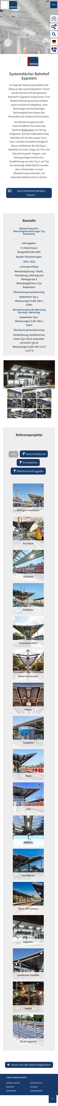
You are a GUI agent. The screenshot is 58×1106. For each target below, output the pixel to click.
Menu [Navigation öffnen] (54, 4)
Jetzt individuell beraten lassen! (31, 193)
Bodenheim (27, 130)
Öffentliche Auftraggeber (28, 471)
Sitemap (33, 1087)
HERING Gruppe (13, 1083)
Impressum (11, 1091)
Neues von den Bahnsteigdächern (31, 1065)
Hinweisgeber (36, 1091)
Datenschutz (36, 1083)
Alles (13, 454)
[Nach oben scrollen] (52, 1099)
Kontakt (10, 1087)
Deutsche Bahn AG (33, 454)
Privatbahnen (28, 463)
